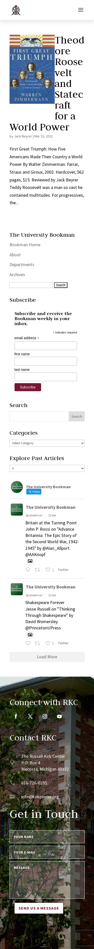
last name (22, 370)
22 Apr (52, 515)
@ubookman (34, 515)
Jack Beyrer (23, 136)
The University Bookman (50, 507)
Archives (17, 274)
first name (22, 354)
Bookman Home (25, 244)
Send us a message (39, 908)
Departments (22, 264)
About (15, 255)
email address (27, 338)
